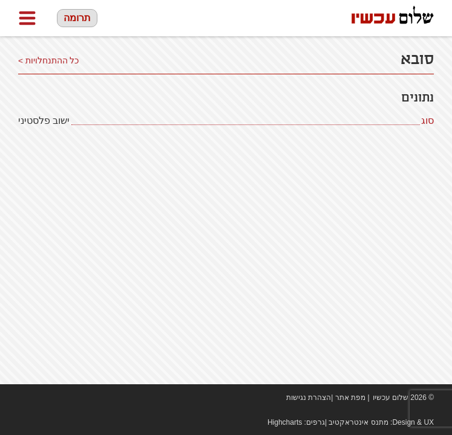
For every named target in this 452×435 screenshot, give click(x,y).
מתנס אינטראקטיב (358, 422)
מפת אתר (350, 397)
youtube (42, 398)
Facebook (24, 398)
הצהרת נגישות (308, 397)
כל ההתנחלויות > (48, 60)
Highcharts (284, 422)
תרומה (77, 18)
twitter (60, 398)
